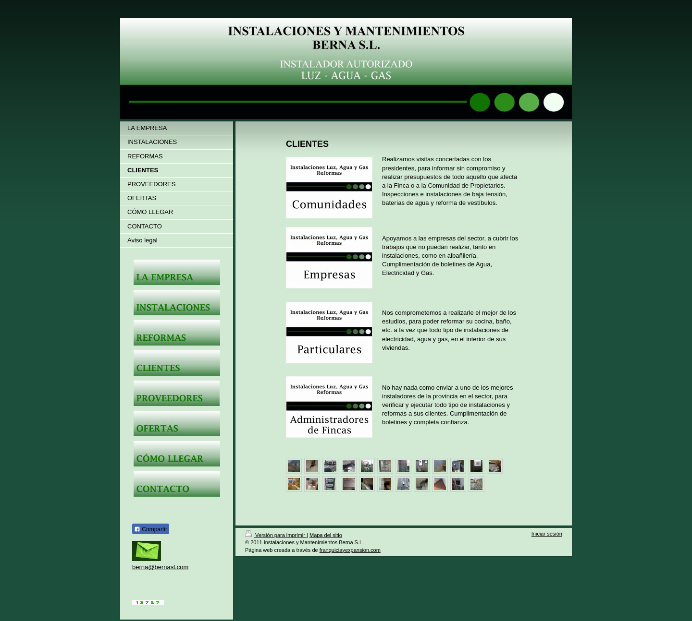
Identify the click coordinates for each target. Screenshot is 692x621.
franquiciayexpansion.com (350, 550)
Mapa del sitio (325, 535)
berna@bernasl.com (160, 567)
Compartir (150, 529)
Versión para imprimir (276, 535)
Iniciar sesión (546, 534)
